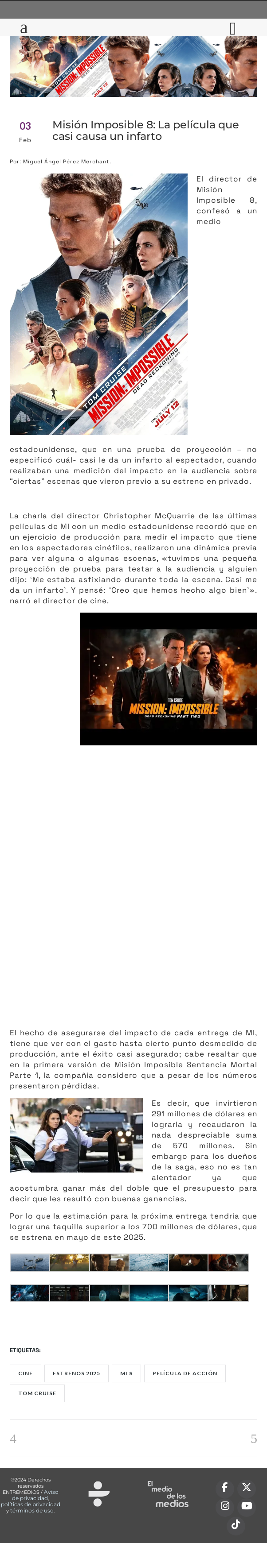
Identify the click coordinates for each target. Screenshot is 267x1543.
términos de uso (32, 1510)
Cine (25, 1373)
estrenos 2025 (76, 1373)
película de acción (185, 1373)
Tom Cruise (37, 1393)
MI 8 (126, 1373)
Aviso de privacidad (35, 1495)
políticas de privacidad (30, 1504)
